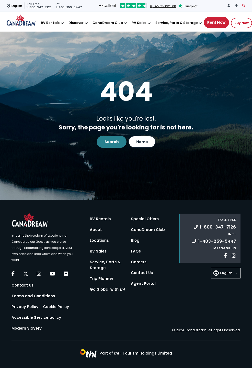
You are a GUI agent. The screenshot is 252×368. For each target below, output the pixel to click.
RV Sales (139, 23)
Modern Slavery (26, 328)
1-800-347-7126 (215, 227)
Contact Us (22, 285)
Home (142, 141)
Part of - (136, 353)
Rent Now (216, 22)
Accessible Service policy (36, 317)
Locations (99, 240)
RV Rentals (50, 23)
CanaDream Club (107, 23)
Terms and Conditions (33, 296)
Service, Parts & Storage (176, 23)
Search (111, 141)
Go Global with (107, 289)
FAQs (136, 251)
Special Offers (145, 218)
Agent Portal (143, 283)
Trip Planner (101, 278)
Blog (135, 240)
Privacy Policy (24, 306)
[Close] (62, 23)
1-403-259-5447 (214, 241)
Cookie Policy (56, 306)
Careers (139, 261)
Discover (76, 23)
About (96, 229)
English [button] (16, 6)
